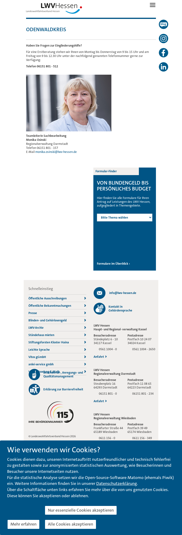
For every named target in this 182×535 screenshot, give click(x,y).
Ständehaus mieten (57, 335)
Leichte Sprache (57, 349)
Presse (57, 313)
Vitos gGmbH (57, 357)
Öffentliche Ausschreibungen (57, 298)
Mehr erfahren (23, 524)
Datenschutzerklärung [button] (116, 483)
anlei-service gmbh (57, 364)
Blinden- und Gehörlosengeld (57, 320)
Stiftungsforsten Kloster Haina (57, 342)
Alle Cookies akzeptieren (70, 524)
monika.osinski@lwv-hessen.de (56, 152)
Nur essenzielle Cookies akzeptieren (81, 510)
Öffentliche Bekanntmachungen (57, 305)
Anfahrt (100, 357)
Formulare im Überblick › (113, 264)
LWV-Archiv (57, 327)
